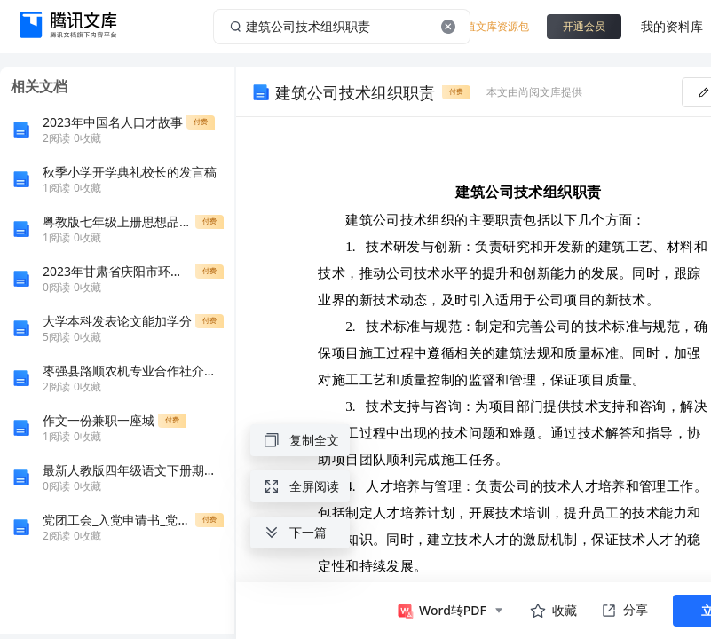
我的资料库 (672, 26)
